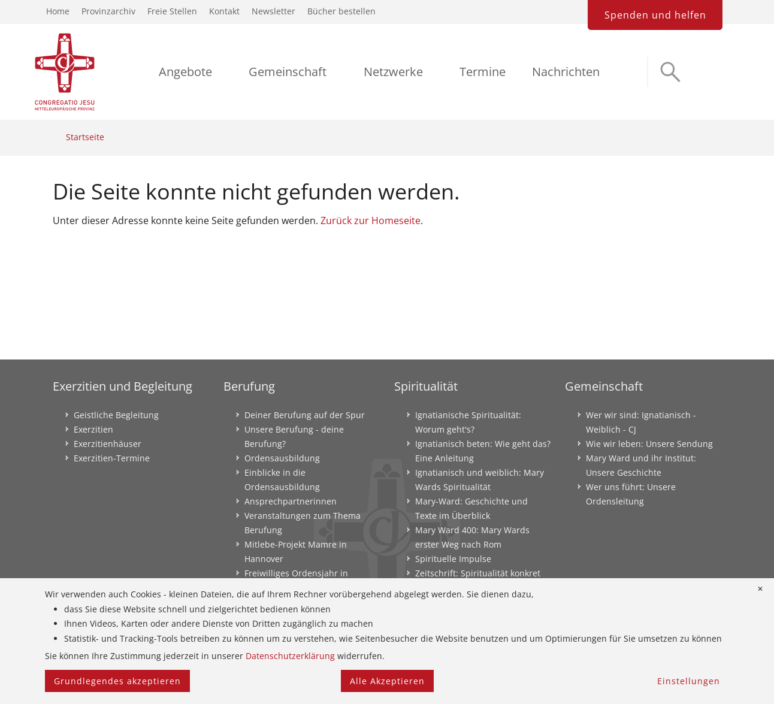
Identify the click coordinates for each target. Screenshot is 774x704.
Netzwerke (393, 72)
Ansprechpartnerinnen (290, 501)
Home (57, 11)
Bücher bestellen (341, 11)
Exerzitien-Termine (112, 458)
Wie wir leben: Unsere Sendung (649, 443)
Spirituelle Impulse (453, 558)
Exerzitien (93, 429)
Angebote (185, 72)
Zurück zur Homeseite (371, 220)
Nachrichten (566, 72)
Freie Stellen (172, 11)
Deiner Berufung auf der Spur (304, 415)
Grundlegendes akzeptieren (117, 681)
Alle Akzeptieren (387, 681)
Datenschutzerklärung (290, 655)
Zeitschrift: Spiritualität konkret (477, 573)
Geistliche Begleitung (116, 415)
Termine (482, 72)
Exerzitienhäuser (107, 443)
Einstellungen (688, 681)
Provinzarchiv (108, 11)
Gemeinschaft (287, 72)
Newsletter (273, 11)
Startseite (85, 137)
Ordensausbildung (282, 458)
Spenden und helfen (655, 15)
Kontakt (224, 11)
